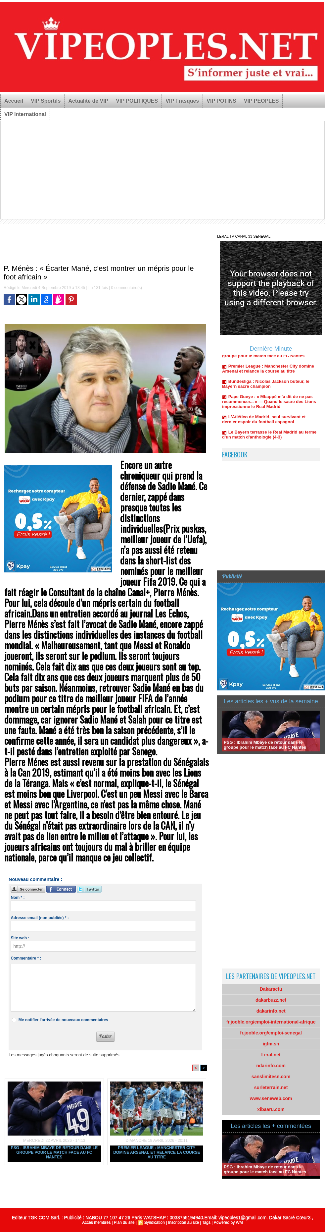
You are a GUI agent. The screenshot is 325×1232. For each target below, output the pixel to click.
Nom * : (17, 897)
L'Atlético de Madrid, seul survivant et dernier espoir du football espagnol (263, 424)
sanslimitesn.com (271, 1076)
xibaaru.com (270, 1109)
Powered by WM (228, 1222)
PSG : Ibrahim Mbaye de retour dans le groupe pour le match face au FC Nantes (54, 1152)
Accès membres (96, 1222)
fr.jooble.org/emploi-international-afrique (271, 1022)
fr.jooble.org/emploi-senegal (271, 1032)
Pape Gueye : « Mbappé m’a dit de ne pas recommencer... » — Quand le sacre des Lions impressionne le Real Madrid (269, 406)
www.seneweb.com (271, 1098)
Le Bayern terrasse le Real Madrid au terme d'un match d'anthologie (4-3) (269, 439)
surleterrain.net (271, 1087)
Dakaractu (271, 989)
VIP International (25, 114)
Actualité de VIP (88, 101)
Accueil (13, 101)
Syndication (154, 1222)
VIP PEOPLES (261, 101)
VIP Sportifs (46, 101)
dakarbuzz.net (270, 1000)
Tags (206, 1222)
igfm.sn (271, 1043)
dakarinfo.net (271, 1011)
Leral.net (270, 1054)
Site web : (20, 938)
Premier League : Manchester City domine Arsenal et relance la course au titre (156, 1152)
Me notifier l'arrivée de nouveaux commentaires (63, 1020)
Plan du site (124, 1222)
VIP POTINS (221, 101)
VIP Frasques (182, 101)
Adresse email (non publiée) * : (40, 917)
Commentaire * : (26, 958)
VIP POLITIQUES (137, 101)
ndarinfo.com (271, 1065)
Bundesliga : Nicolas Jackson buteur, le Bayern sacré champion (265, 388)
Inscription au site (183, 1222)
